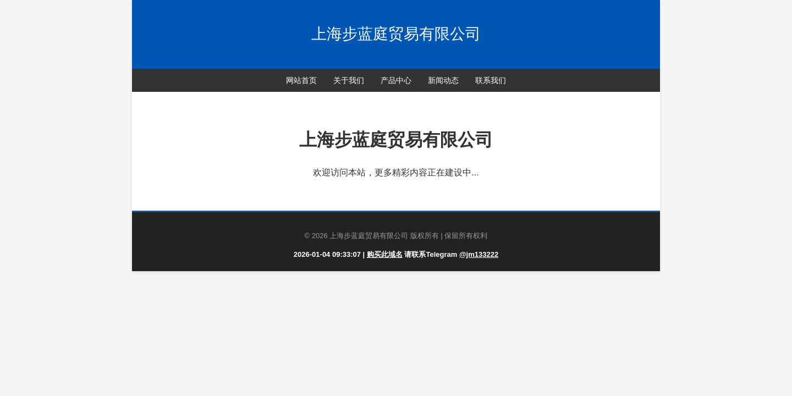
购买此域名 (385, 254)
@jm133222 (478, 254)
